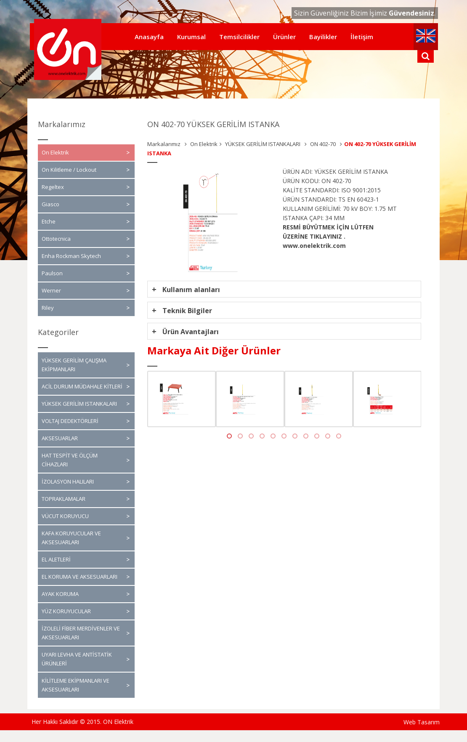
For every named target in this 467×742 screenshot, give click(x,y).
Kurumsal (191, 36)
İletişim (361, 36)
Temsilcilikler (239, 36)
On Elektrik (204, 144)
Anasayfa (149, 36)
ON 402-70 (322, 144)
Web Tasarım (421, 722)
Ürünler (284, 36)
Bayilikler (323, 36)
